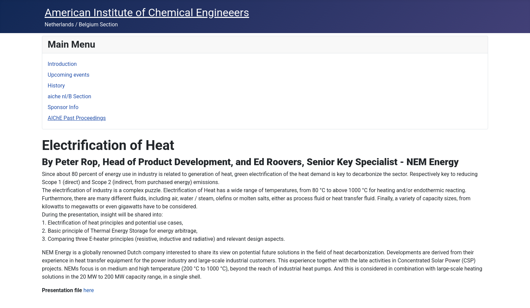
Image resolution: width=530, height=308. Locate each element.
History (56, 85)
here (88, 290)
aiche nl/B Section (69, 96)
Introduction (62, 64)
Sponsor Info (63, 107)
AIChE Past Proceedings (77, 118)
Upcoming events (68, 75)
